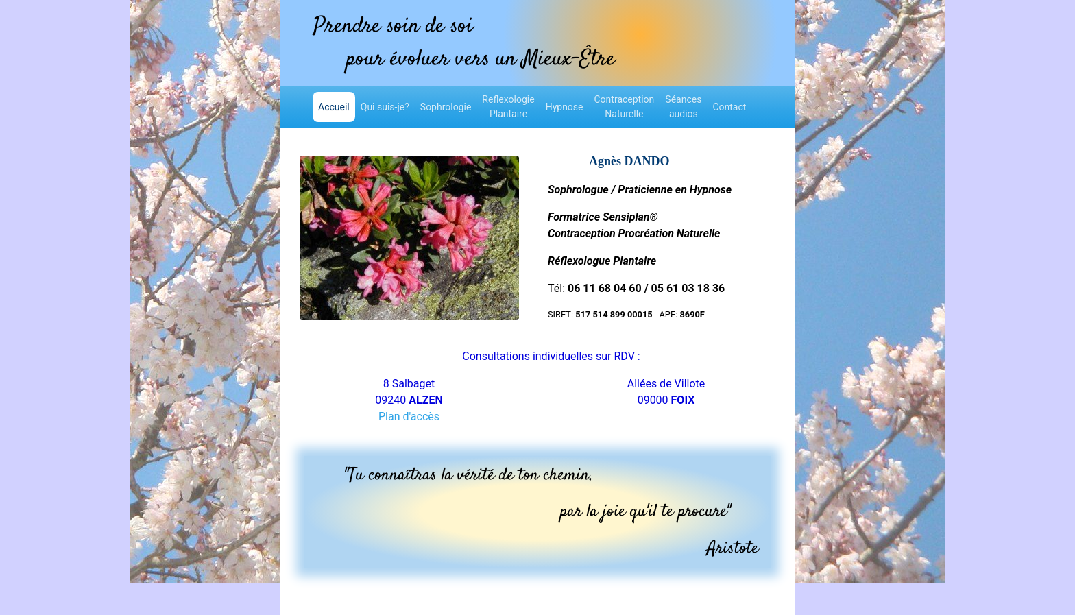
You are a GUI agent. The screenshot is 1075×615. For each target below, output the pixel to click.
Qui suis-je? (385, 106)
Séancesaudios (683, 106)
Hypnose (564, 106)
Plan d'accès (408, 416)
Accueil (336, 106)
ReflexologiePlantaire (508, 106)
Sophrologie (446, 106)
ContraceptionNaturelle (624, 106)
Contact (729, 106)
